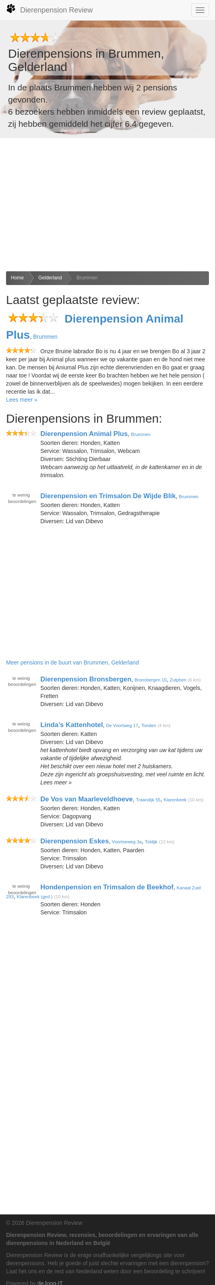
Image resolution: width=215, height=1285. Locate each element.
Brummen (87, 278)
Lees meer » (22, 399)
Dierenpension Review (49, 9)
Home (17, 278)
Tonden (148, 725)
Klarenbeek (175, 799)
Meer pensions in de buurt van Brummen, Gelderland (72, 662)
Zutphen (178, 679)
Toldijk (151, 841)
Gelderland (50, 278)
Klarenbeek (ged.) (34, 896)
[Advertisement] (107, 204)
